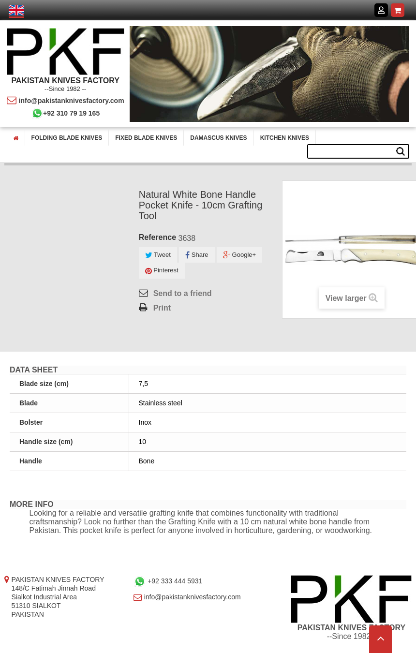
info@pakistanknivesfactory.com (65, 100)
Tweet (158, 255)
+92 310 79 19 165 (65, 113)
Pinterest (161, 271)
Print (162, 308)
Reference (157, 237)
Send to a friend (182, 293)
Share (196, 255)
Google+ (239, 255)
